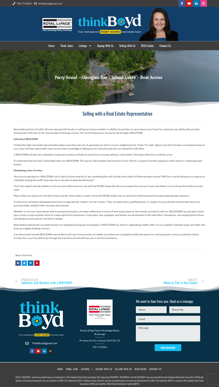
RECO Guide (147, 45)
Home (51, 45)
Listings (85, 45)
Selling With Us (127, 45)
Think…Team (66, 45)
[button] (18, 262)
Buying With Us (105, 45)
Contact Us (165, 45)
